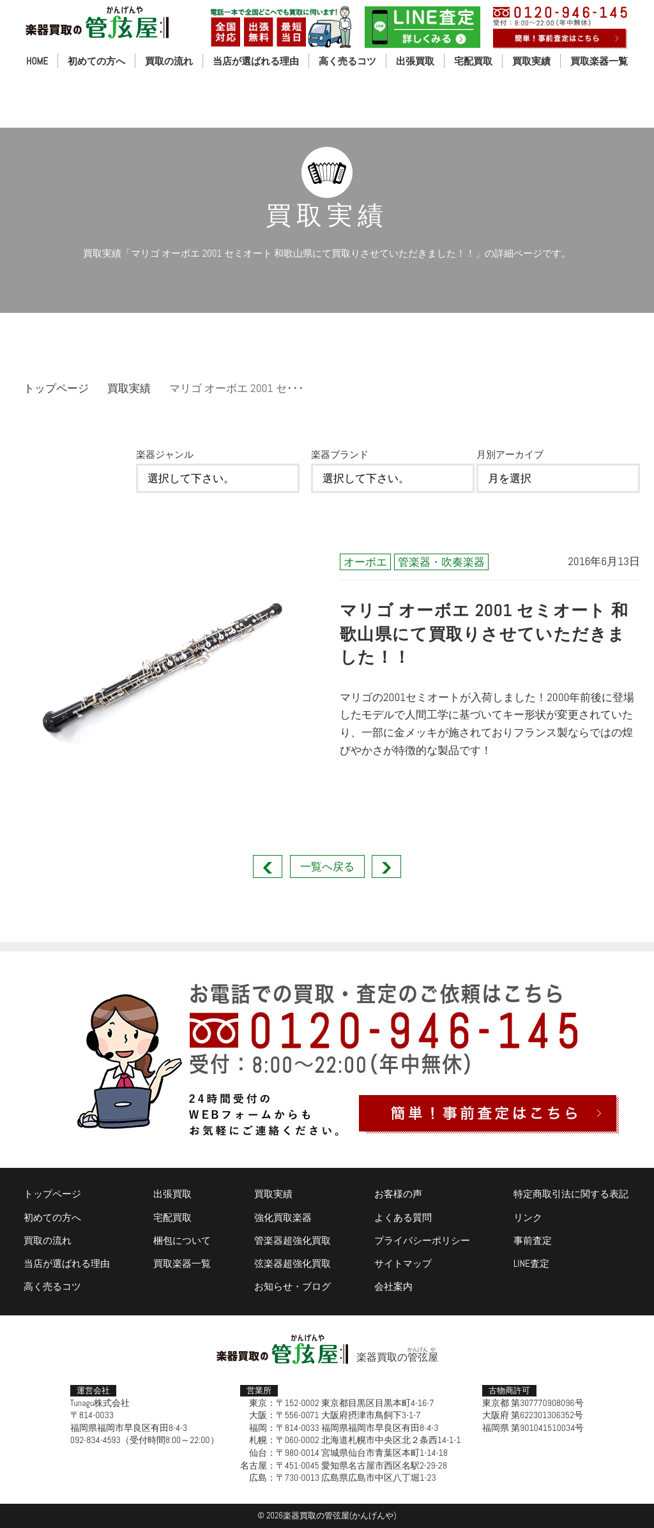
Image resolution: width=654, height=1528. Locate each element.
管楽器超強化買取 (292, 1240)
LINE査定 (531, 1263)
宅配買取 (473, 61)
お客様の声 (398, 1194)
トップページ (56, 388)
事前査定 (532, 1240)
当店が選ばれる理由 (256, 61)
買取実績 (531, 61)
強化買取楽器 (283, 1217)
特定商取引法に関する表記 (570, 1194)
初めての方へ (96, 61)
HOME (37, 61)
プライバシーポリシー (422, 1240)
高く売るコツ (347, 61)
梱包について (182, 1240)
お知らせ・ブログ (292, 1286)
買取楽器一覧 (599, 61)
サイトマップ (403, 1263)
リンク (527, 1217)
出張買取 (415, 61)
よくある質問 (403, 1217)
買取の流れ (169, 61)
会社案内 (393, 1286)
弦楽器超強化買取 (292, 1263)
